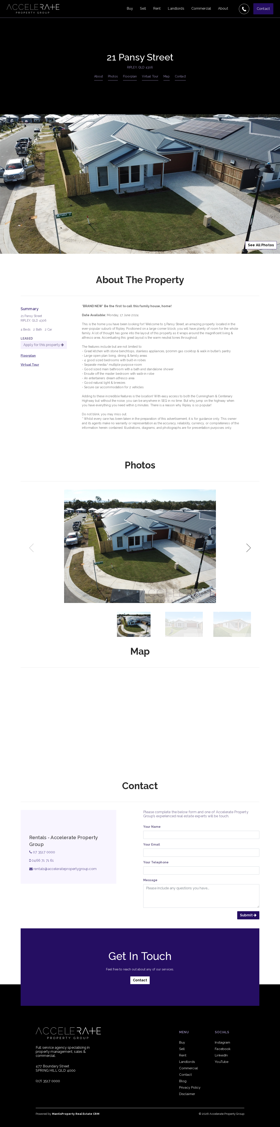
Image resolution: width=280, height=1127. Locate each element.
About (223, 8)
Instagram (222, 1042)
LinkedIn (221, 1055)
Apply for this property (43, 345)
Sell (143, 8)
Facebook (223, 1049)
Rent (157, 8)
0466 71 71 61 (41, 860)
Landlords (176, 8)
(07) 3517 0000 (48, 1081)
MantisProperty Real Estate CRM (75, 1113)
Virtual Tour (150, 76)
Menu (184, 1032)
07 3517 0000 (42, 852)
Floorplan (130, 76)
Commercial (201, 8)
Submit (248, 915)
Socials (222, 1032)
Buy (130, 8)
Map (166, 76)
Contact (263, 9)
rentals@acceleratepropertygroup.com (63, 869)
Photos (113, 76)
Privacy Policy (190, 1087)
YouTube (221, 1062)
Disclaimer (187, 1094)
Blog (183, 1081)
